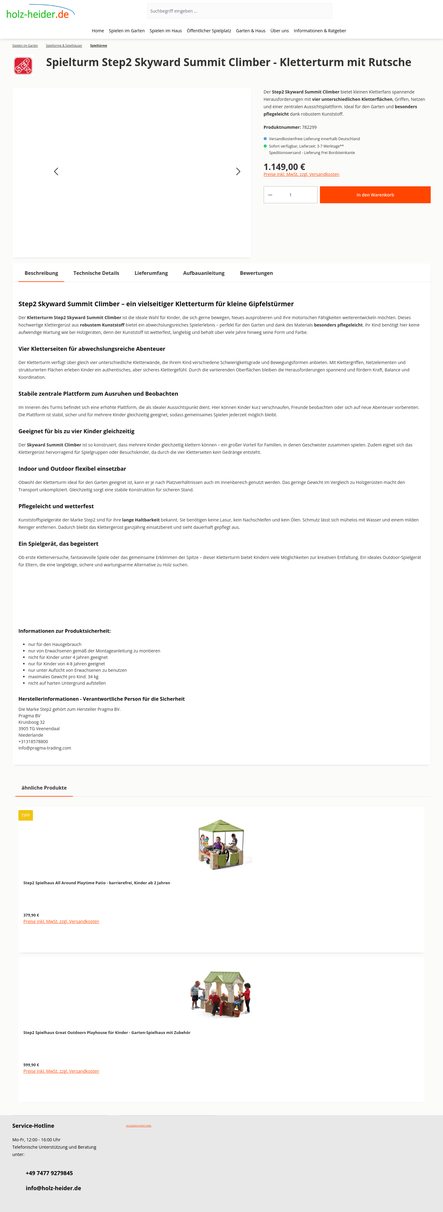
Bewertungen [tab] (256, 273)
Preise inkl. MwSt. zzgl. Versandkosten (301, 174)
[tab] (41, 273)
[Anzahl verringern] (270, 194)
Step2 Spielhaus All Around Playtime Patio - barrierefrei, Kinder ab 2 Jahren (96, 882)
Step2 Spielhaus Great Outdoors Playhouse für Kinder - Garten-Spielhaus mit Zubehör (106, 1032)
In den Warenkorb (375, 195)
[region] (221, 951)
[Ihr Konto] (412, 11)
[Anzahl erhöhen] (311, 194)
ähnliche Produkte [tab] (44, 787)
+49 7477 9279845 (49, 1173)
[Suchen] (324, 11)
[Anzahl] (290, 194)
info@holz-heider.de (53, 1188)
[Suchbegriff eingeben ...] (231, 11)
